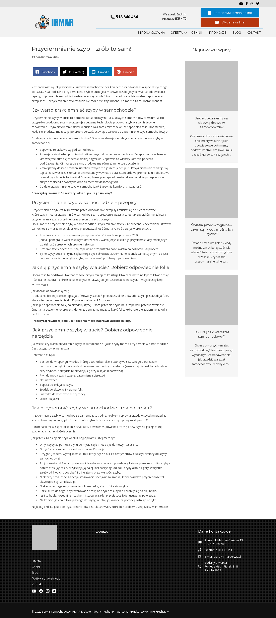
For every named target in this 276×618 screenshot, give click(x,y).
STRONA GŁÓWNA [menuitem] (151, 32)
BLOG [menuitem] (236, 32)
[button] (185, 32)
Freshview (162, 611)
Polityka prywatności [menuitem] (46, 578)
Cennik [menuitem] (197, 32)
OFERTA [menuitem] (177, 32)
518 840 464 (127, 16)
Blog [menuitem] (35, 573)
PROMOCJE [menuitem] (217, 32)
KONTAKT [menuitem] (254, 32)
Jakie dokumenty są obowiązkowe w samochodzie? (211, 122)
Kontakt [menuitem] (37, 584)
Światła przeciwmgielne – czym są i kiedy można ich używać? (212, 229)
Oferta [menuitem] (36, 561)
